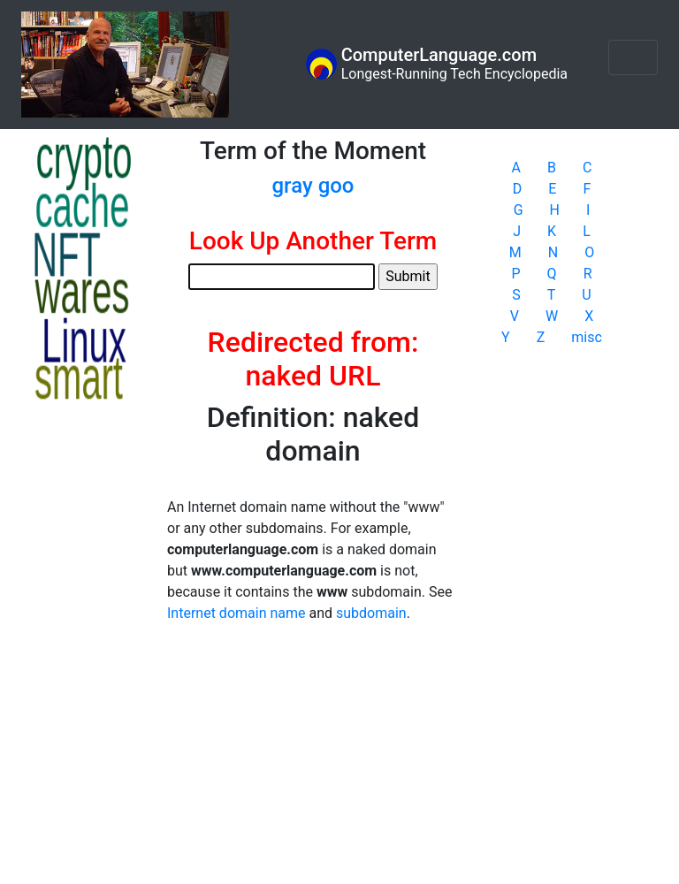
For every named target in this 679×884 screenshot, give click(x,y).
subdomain (371, 613)
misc (586, 337)
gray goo (313, 185)
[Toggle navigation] (633, 57)
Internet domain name (236, 613)
